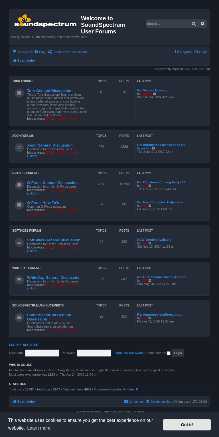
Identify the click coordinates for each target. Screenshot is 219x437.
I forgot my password (128, 352)
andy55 (59, 118)
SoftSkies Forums (27, 230)
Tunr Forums (22, 81)
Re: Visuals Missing (152, 90)
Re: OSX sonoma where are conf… (163, 277)
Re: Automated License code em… (163, 145)
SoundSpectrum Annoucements (38, 305)
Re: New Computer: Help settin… (161, 202)
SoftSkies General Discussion (53, 240)
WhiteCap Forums (26, 268)
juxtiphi (32, 156)
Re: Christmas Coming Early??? (161, 182)
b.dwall (71, 118)
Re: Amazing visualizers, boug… (161, 314)
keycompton (36, 213)
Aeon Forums (23, 135)
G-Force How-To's (43, 203)
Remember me (158, 352)
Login (14, 344)
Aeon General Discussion (50, 145)
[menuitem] (39, 52)
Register (30, 344)
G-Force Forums (25, 173)
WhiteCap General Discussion (54, 277)
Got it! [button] (187, 424)
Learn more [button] (38, 428)
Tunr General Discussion (49, 91)
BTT (49, 118)
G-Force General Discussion (52, 183)
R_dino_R (130, 389)
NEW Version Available (154, 239)
